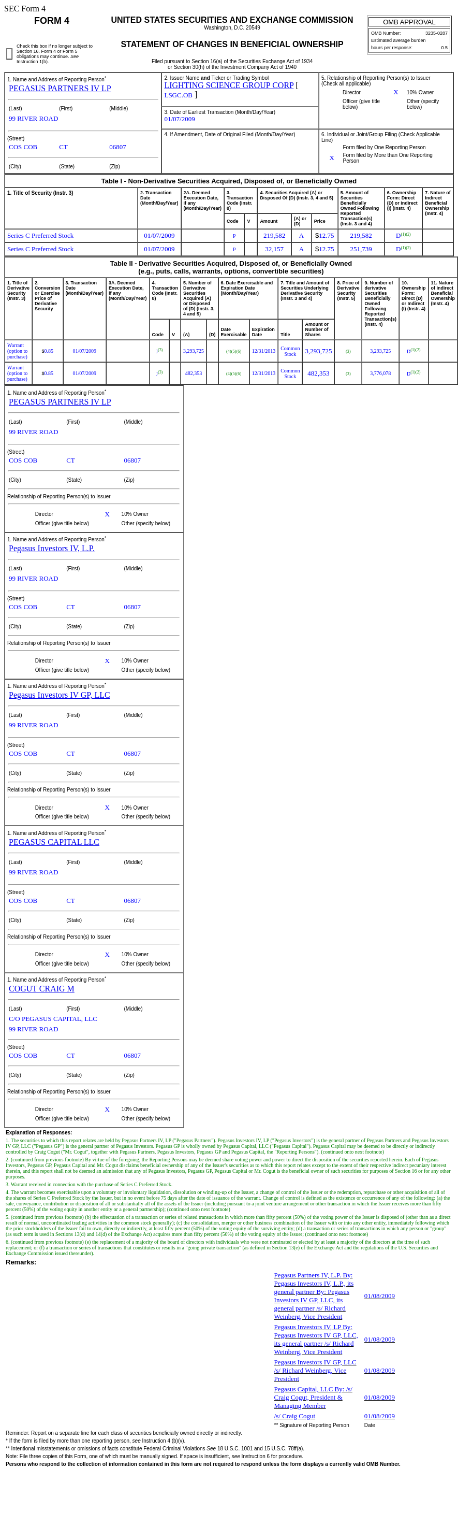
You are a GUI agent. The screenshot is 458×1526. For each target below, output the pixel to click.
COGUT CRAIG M (42, 988)
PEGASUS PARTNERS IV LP (60, 88)
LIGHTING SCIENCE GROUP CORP (228, 85)
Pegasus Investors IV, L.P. (52, 548)
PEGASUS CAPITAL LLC (54, 842)
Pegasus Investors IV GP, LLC (59, 694)
